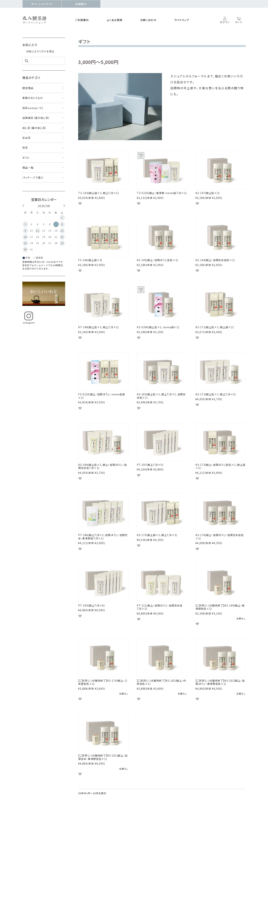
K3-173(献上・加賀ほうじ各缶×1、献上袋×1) (220, 473)
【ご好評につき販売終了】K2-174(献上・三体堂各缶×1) (102, 695)
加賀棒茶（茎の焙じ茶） (36, 118)
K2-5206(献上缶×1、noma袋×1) (158, 331)
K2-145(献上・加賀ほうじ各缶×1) (157, 262)
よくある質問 (114, 20)
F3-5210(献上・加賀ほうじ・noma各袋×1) (101, 401)
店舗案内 (81, 4)
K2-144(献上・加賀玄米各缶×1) (215, 262)
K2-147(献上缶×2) (207, 193)
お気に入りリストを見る (40, 51)
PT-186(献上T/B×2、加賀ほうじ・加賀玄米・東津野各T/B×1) (103, 545)
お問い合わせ (148, 20)
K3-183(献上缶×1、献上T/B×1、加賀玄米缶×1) (161, 401)
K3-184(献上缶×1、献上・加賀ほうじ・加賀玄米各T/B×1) (102, 473)
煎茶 (25, 147)
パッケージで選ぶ (32, 177)
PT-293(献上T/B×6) (91, 616)
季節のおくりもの (32, 98)
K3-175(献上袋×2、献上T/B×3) (157, 544)
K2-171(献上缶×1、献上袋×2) (214, 331)
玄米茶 (26, 138)
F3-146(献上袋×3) (90, 262)
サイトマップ (181, 20)
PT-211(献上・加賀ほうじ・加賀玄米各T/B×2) (160, 618)
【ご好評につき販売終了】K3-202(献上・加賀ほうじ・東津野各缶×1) (220, 695)
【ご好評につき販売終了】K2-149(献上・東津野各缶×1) (220, 618)
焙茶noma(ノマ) (32, 108)
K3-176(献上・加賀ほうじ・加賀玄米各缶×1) (219, 545)
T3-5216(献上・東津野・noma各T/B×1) (162, 193)
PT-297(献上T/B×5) (150, 472)
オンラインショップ (34, 22)
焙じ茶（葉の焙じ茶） (34, 128)
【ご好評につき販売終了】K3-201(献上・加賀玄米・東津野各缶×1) (102, 772)
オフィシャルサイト (42, 4)
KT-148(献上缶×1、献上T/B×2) (98, 331)
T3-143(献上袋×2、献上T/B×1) (98, 193)
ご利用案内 (82, 20)
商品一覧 (28, 167)
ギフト (26, 158)
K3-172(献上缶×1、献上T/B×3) (215, 400)
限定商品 (28, 88)
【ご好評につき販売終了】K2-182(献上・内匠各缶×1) (161, 695)
